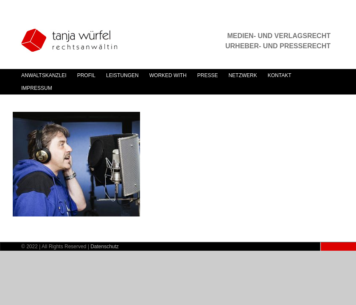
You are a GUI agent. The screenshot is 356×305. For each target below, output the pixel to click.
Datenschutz (104, 247)
